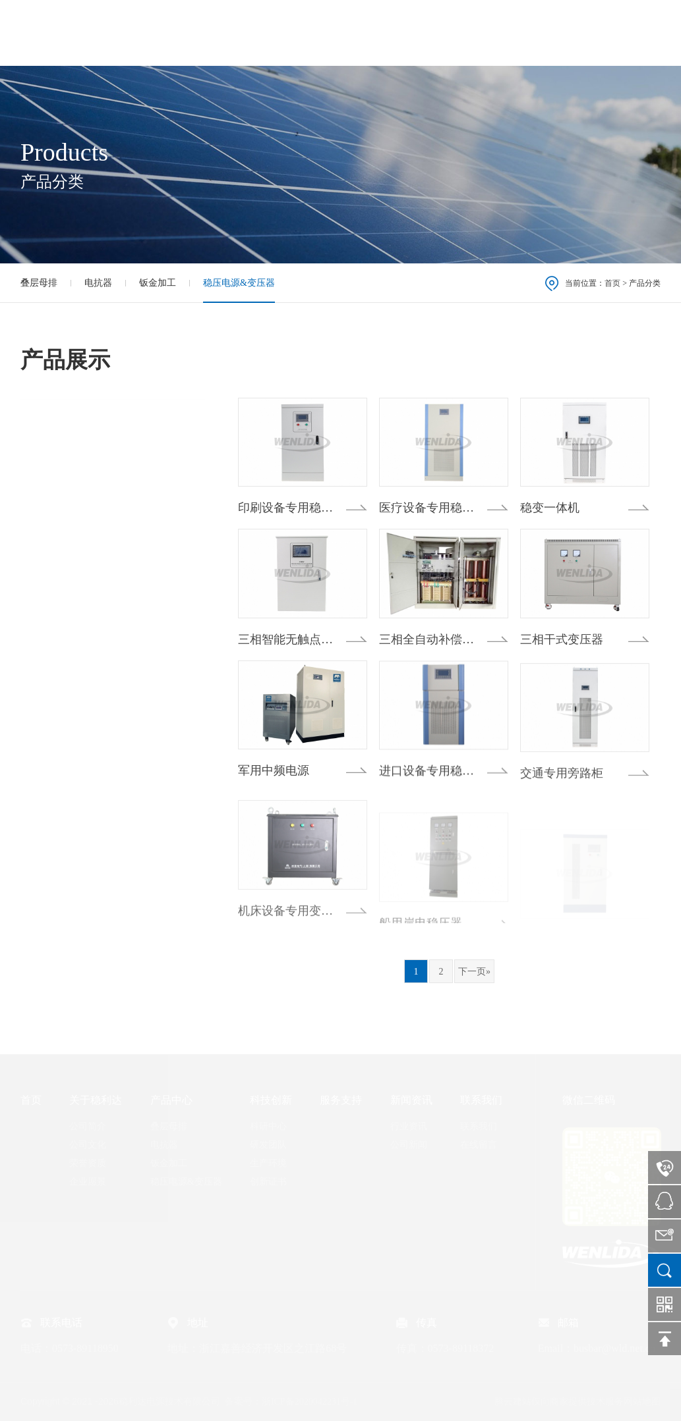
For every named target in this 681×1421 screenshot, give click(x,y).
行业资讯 (408, 1126)
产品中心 (328, 32)
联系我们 (594, 32)
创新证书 (268, 1182)
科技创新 (394, 32)
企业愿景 (87, 1182)
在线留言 (478, 1145)
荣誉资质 (87, 1163)
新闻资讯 (527, 32)
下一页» (474, 972)
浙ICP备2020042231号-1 (309, 1402)
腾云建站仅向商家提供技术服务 (559, 1402)
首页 (194, 32)
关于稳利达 (255, 32)
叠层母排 (38, 283)
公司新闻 (408, 1145)
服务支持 (461, 32)
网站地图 (642, 1402)
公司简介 (87, 1126)
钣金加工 (157, 283)
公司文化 (87, 1145)
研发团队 (268, 1145)
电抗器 (98, 283)
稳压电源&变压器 (239, 283)
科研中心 (268, 1126)
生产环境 (268, 1163)
